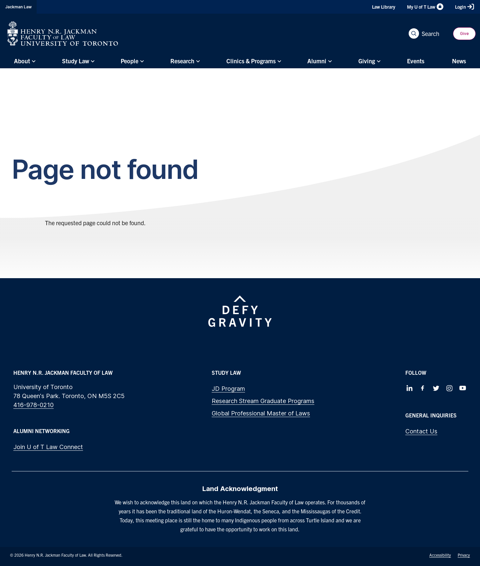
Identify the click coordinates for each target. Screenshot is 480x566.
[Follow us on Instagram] (449, 388)
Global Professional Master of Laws (261, 413)
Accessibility (440, 554)
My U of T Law (425, 6)
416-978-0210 (33, 404)
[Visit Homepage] (62, 33)
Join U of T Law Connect (48, 446)
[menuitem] (24, 61)
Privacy (464, 554)
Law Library (383, 7)
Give (464, 33)
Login (464, 6)
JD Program (228, 388)
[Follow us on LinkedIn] (409, 388)
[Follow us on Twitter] (436, 388)
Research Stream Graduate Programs (263, 400)
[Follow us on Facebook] (422, 388)
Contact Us (421, 431)
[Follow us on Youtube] (462, 388)
